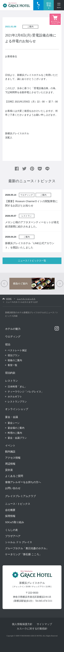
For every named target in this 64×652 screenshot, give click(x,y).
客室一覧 (12, 365)
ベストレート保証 (17, 350)
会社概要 (10, 510)
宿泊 (7, 344)
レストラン (11, 380)
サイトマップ (44, 624)
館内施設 (10, 451)
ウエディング (12, 336)
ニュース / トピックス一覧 (32, 260)
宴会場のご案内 (16, 427)
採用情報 (10, 516)
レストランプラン (17, 401)
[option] (32, 283)
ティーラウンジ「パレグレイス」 (26, 391)
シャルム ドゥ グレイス (18, 542)
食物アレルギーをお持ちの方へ (23, 482)
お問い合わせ (12, 488)
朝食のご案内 (15, 360)
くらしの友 (11, 530)
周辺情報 (10, 463)
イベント (10, 445)
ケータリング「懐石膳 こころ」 (23, 554)
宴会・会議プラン (17, 437)
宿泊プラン (14, 355)
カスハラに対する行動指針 (32, 628)
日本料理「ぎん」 (17, 386)
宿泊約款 (10, 372)
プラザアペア (12, 536)
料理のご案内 (15, 432)
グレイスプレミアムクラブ (20, 496)
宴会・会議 (11, 417)
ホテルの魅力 (12, 328)
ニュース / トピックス (26, 299)
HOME (9, 299)
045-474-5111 (45, 601)
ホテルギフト (15, 396)
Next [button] (59, 283)
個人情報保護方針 (22, 624)
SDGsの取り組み (14, 522)
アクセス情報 (12, 457)
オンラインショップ (16, 409)
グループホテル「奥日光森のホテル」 (27, 548)
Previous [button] (4, 283)
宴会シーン (14, 422)
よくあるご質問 (14, 476)
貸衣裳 (9, 470)
